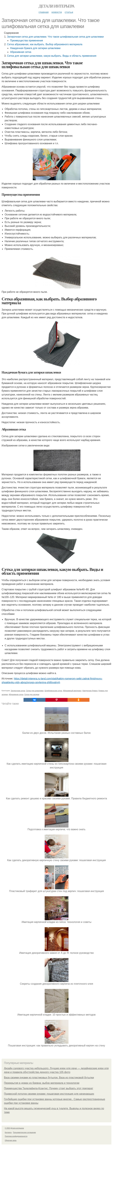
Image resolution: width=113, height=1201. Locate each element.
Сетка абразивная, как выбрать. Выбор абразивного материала (44, 44)
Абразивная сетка (20, 52)
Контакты (8, 1132)
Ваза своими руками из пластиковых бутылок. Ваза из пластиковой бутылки (49, 1077)
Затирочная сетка (18, 691)
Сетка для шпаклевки (35, 691)
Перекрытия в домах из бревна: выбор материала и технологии (41, 1083)
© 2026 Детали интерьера (14, 1128)
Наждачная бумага (90, 691)
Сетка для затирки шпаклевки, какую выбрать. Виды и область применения (51, 55)
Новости (56, 12)
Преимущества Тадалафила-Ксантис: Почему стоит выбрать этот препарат (48, 1088)
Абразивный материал (72, 691)
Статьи (69, 12)
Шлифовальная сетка (53, 691)
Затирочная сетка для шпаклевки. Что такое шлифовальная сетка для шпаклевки (55, 36)
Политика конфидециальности (16, 1136)
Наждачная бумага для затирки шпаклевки (35, 48)
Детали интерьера (56, 6)
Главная (44, 12)
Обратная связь (11, 1140)
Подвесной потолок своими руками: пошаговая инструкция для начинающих (49, 1093)
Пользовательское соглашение (24, 1132)
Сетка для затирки (31, 694)
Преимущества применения (26, 40)
